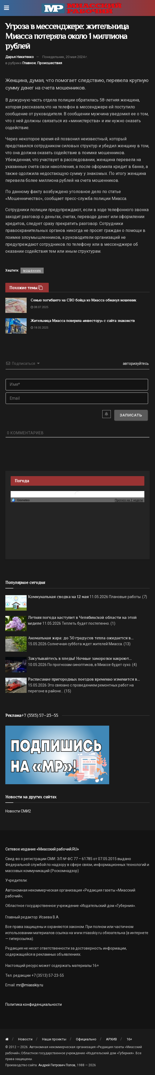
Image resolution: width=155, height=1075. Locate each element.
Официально (86, 1039)
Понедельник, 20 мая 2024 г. (65, 57)
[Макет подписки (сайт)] (57, 755)
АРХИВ (111, 1039)
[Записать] (131, 415)
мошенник (32, 270)
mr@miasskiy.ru (29, 985)
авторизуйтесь (135, 363)
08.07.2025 (39, 307)
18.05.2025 (39, 327)
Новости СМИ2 (18, 811)
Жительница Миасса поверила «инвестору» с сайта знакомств (83, 320)
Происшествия (49, 63)
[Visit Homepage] (81, 8)
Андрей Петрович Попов (56, 1065)
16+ (129, 1039)
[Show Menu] (6, 8)
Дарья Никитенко (19, 57)
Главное (29, 63)
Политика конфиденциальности (33, 1004)
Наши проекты (54, 1039)
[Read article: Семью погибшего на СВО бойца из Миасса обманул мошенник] (16, 305)
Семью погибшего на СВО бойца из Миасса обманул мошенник (83, 300)
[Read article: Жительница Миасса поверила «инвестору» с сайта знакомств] (16, 325)
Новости (25, 1039)
